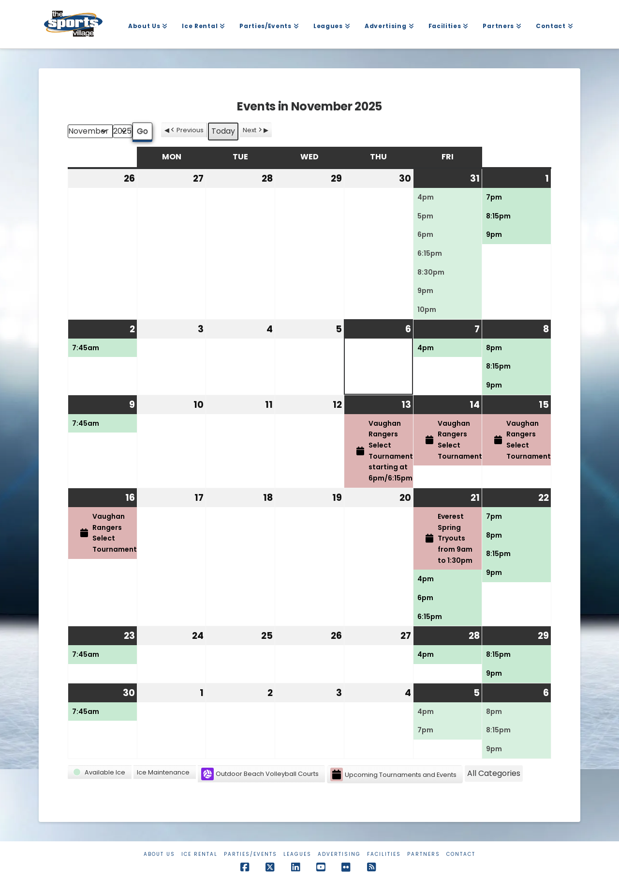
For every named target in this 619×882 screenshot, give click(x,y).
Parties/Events (250, 854)
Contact (460, 854)
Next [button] (253, 130)
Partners (423, 854)
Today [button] (223, 131)
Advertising (339, 854)
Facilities (384, 854)
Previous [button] (186, 130)
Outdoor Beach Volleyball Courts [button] (260, 774)
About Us (159, 854)
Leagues (297, 854)
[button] (100, 772)
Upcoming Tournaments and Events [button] (393, 775)
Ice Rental (199, 854)
